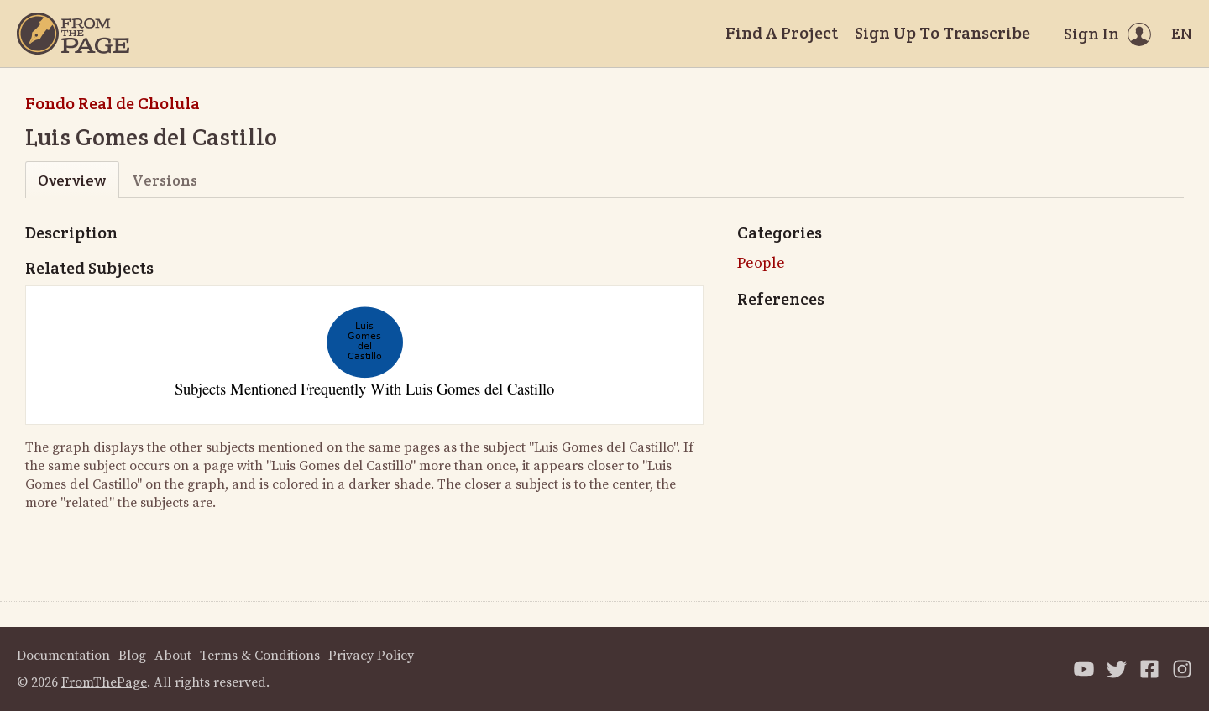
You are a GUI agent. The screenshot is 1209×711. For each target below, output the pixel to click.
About (172, 655)
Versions (164, 180)
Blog (132, 655)
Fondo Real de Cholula (112, 103)
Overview (72, 180)
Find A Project (781, 33)
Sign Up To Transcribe (942, 33)
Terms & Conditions (260, 655)
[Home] (73, 34)
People (761, 263)
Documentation (63, 655)
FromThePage (104, 682)
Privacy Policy (371, 655)
